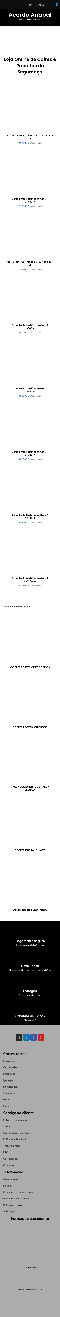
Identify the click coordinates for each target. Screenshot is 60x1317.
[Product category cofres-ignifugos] (30, 702)
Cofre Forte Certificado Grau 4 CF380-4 (30, 137)
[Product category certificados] (30, 642)
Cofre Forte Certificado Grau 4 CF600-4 (30, 327)
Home (21, 20)
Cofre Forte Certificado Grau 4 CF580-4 (30, 263)
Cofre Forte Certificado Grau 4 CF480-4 (30, 200)
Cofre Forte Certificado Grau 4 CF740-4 (30, 390)
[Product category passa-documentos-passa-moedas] (30, 763)
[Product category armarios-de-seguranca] (30, 884)
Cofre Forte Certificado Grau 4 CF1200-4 (30, 580)
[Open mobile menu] (20, 5)
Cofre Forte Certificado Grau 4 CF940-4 (30, 453)
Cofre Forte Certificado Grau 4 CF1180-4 (30, 516)
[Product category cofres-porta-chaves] (30, 824)
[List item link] (30, 1061)
